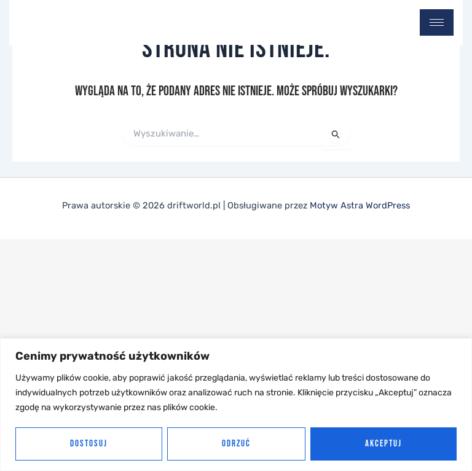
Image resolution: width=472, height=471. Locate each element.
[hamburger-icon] (437, 22)
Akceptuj (383, 443)
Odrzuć (236, 443)
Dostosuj (89, 443)
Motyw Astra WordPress (360, 205)
